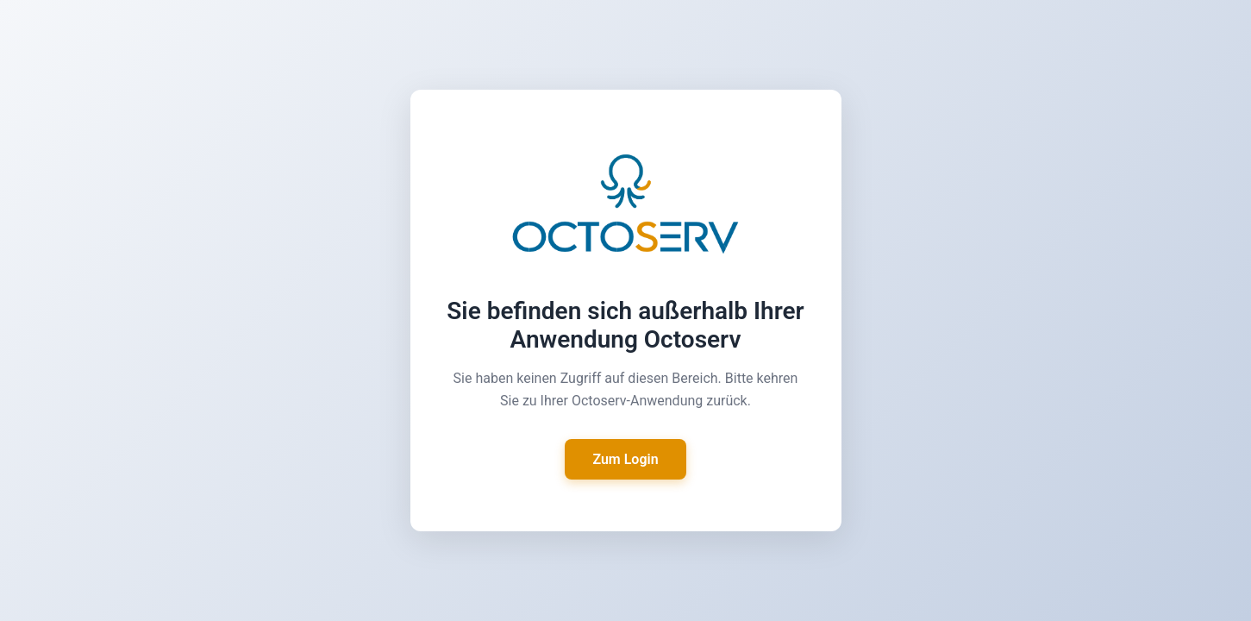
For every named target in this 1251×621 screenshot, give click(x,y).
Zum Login (625, 459)
